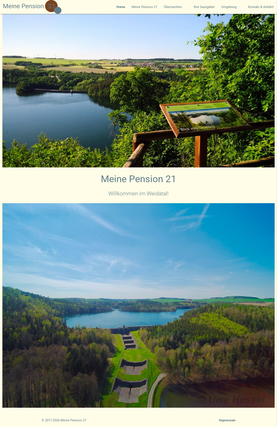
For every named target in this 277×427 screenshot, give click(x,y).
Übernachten (175, 7)
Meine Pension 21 (144, 7)
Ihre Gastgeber (204, 7)
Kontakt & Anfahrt (261, 7)
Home (120, 7)
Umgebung (231, 7)
